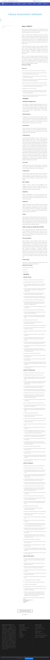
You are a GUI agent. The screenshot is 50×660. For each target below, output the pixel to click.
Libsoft (20, 631)
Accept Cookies (29, 658)
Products (19, 3)
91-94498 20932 (25, 601)
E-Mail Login (21, 635)
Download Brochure (25, 610)
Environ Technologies (23, 630)
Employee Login (22, 634)
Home (14, 3)
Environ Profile (21, 626)
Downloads (21, 637)
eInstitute (21, 633)
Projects (24, 3)
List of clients (25, 614)
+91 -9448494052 (4, 1)
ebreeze (20, 632)
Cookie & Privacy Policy (20, 658)
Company (39, 3)
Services (29, 3)
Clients (34, 3)
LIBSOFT (24, 602)
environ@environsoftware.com (13, 1)
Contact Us (45, 3)
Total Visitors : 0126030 (38, 1)
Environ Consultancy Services (24, 627)
